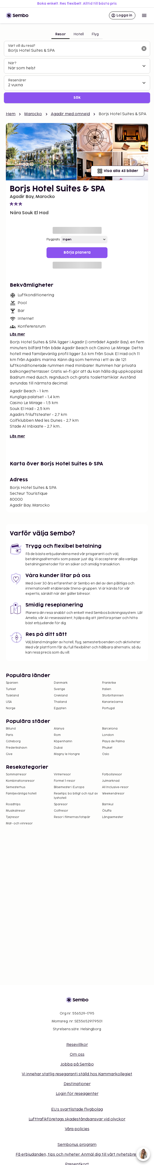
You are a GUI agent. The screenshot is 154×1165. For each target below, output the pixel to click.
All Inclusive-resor (115, 787)
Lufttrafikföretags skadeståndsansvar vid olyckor (77, 1119)
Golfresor (61, 811)
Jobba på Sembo (77, 1064)
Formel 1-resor (64, 781)
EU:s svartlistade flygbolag (77, 1109)
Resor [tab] (60, 34)
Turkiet (11, 689)
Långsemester (112, 817)
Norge (10, 708)
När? (12, 63)
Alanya (59, 729)
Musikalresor (15, 811)
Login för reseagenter (77, 1093)
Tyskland (12, 695)
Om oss (77, 1054)
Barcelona (110, 729)
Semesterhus (15, 787)
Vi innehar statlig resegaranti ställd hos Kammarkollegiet (77, 1074)
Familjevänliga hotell (21, 793)
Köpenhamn (63, 741)
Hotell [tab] (78, 34)
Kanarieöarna (112, 702)
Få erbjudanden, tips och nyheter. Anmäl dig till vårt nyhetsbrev (77, 1154)
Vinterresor (62, 774)
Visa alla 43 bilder (117, 171)
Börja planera (77, 252)
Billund (11, 729)
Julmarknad (110, 781)
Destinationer (77, 1084)
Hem (10, 114)
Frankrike (109, 683)
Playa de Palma (113, 741)
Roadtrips (13, 804)
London (108, 735)
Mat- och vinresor (19, 823)
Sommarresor (16, 774)
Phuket (107, 748)
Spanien (12, 683)
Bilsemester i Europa (69, 787)
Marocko (33, 114)
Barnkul (107, 804)
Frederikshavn (16, 748)
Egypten (60, 708)
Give (9, 754)
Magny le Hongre (67, 754)
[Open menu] (144, 15)
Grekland (61, 695)
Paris (9, 735)
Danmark (61, 683)
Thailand (60, 702)
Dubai (58, 748)
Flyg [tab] (95, 34)
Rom (57, 735)
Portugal (108, 708)
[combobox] (73, 50)
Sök (77, 97)
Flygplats (53, 239)
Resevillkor (77, 1044)
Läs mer (17, 334)
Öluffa (106, 811)
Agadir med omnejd (70, 114)
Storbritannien (113, 695)
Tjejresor (12, 817)
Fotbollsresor (112, 774)
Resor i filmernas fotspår (72, 817)
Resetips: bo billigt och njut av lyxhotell (76, 796)
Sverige (59, 689)
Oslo (105, 754)
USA (9, 702)
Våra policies (77, 1129)
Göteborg (13, 741)
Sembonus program (77, 1144)
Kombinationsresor (20, 781)
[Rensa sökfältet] (144, 48)
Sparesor (61, 804)
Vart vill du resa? (21, 46)
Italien (106, 689)
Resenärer (17, 80)
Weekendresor (113, 793)
